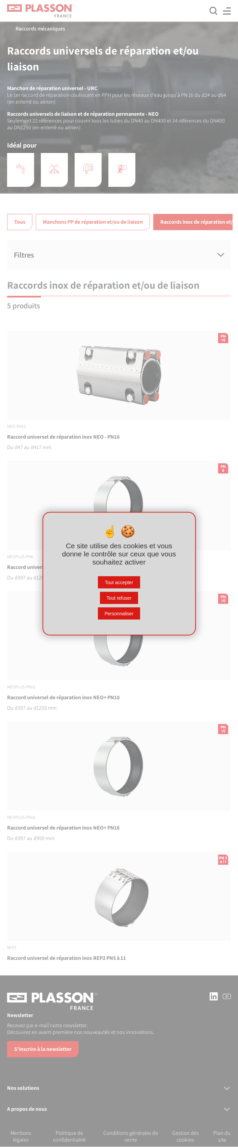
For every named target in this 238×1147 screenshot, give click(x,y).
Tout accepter (119, 582)
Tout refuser (119, 597)
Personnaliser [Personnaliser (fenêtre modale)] (119, 613)
